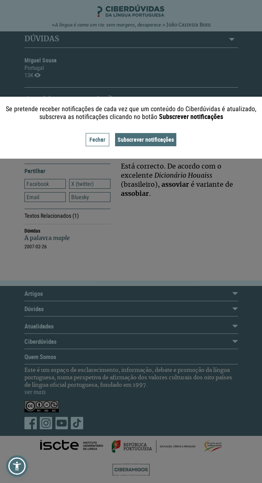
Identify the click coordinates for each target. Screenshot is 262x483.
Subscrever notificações (146, 139)
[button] (17, 466)
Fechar (97, 139)
